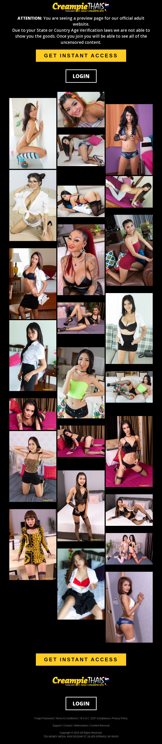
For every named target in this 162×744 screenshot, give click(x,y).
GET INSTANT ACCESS (81, 55)
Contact (67, 725)
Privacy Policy (120, 718)
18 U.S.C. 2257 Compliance (95, 718)
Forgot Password (44, 718)
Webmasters (81, 725)
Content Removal (99, 725)
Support (57, 725)
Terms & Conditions (66, 718)
